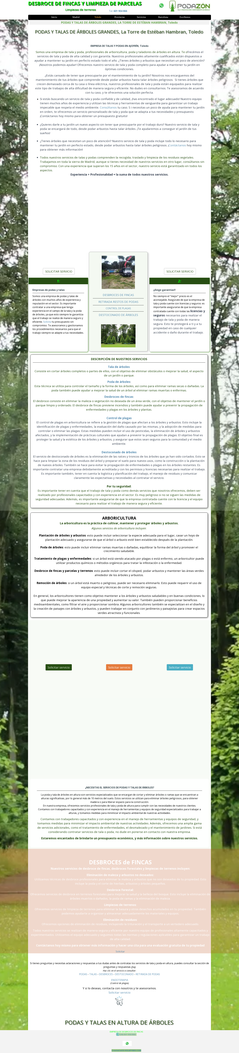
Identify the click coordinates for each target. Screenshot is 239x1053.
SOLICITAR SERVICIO (58, 271)
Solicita (47, 321)
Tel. (118, 11)
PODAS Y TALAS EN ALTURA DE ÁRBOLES (119, 1022)
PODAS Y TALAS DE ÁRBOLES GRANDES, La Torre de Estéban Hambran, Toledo (119, 32)
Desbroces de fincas (118, 397)
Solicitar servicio (59, 667)
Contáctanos (177, 145)
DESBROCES (106, 974)
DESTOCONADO (124, 974)
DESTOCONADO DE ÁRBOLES (118, 315)
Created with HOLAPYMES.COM (126, 1050)
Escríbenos (185, 17)
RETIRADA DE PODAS (148, 974)
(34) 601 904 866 (126, 1034)
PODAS (83, 974)
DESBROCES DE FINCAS (118, 295)
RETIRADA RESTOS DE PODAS (118, 302)
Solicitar (120, 951)
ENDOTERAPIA (119, 980)
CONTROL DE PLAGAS (118, 308)
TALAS (93, 974)
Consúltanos (109, 107)
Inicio (54, 17)
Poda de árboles (118, 382)
